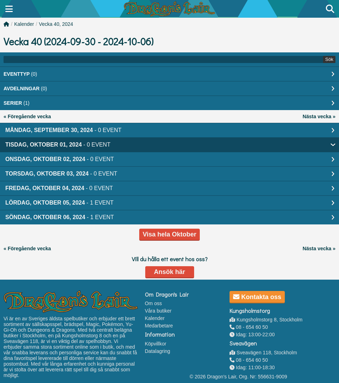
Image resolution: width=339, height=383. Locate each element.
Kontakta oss (257, 297)
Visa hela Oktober (170, 234)
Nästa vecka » (319, 116)
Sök (329, 59)
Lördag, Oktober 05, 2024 (59, 203)
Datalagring (157, 351)
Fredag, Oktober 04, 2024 (59, 188)
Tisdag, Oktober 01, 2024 (58, 145)
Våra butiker (158, 311)
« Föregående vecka (27, 116)
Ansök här (169, 271)
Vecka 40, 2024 (56, 24)
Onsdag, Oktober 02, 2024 (59, 159)
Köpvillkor (155, 344)
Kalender (24, 24)
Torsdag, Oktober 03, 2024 (61, 174)
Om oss (153, 303)
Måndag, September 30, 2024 (63, 130)
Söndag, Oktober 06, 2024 (59, 217)
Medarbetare (159, 325)
